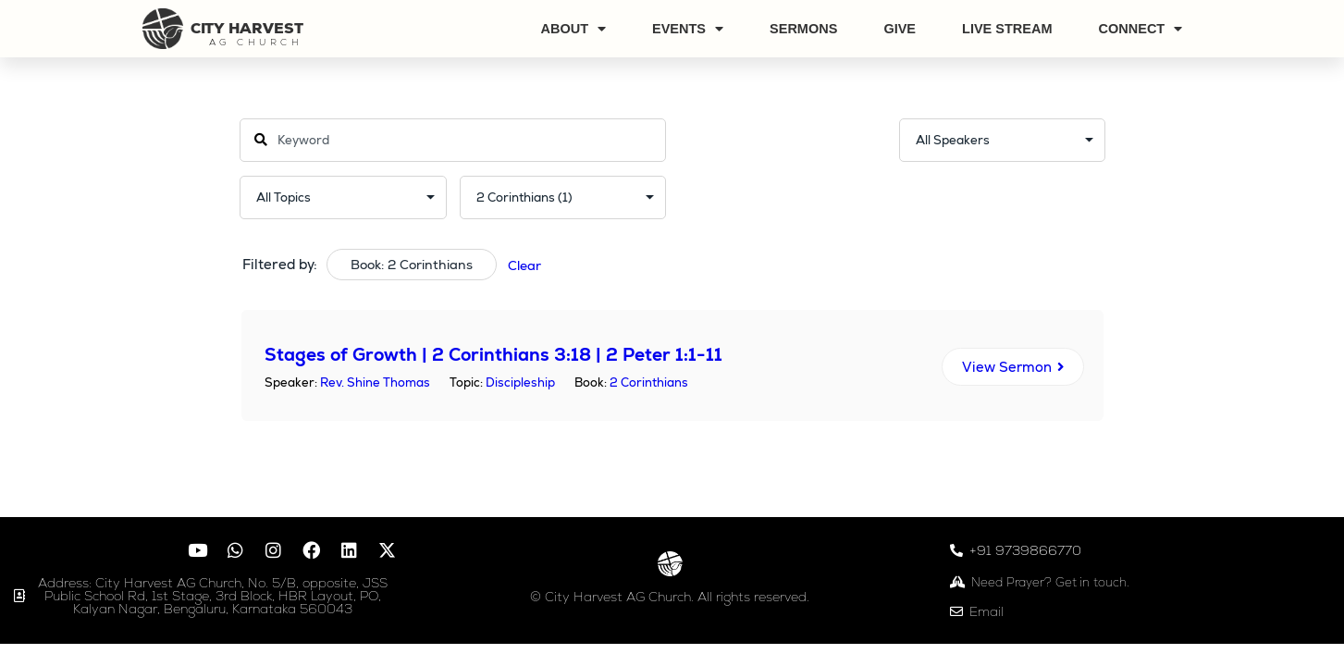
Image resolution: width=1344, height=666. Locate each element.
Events (687, 29)
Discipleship (520, 382)
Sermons (803, 28)
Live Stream (1007, 28)
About (573, 29)
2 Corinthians (649, 382)
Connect (1141, 29)
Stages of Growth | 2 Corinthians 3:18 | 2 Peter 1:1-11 (493, 354)
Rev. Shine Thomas (375, 382)
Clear (524, 265)
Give (899, 28)
